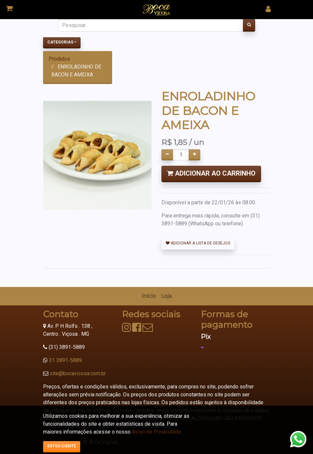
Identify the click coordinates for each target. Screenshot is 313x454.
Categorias (60, 42)
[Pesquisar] (249, 25)
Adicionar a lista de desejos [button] (198, 243)
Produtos (59, 59)
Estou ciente (61, 446)
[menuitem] (148, 296)
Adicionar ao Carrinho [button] (211, 173)
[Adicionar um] (194, 154)
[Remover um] (167, 154)
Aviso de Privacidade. (157, 432)
